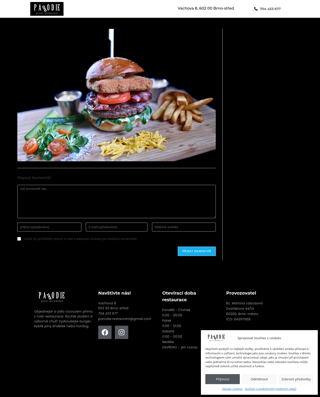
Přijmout (222, 379)
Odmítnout (259, 379)
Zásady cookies (232, 389)
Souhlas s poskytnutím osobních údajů (270, 389)
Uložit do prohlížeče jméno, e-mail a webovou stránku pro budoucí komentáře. (81, 239)
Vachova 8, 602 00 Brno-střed (206, 8)
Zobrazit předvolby (296, 379)
